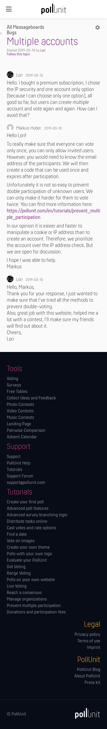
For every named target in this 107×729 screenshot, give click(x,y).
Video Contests (20, 411)
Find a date (17, 534)
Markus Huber (28, 128)
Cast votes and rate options (31, 528)
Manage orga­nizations (27, 599)
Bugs (11, 33)
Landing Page (19, 424)
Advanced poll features (27, 508)
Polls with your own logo (29, 554)
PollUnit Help (18, 463)
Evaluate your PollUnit (27, 560)
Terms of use (88, 641)
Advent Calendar (22, 437)
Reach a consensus (24, 593)
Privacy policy (87, 634)
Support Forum (20, 476)
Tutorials (14, 469)
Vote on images (20, 541)
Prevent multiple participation (34, 605)
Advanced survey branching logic (37, 515)
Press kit (92, 682)
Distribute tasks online (27, 521)
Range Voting (19, 573)
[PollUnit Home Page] (53, 11)
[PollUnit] (85, 713)
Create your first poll (25, 502)
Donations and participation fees (36, 612)
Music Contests (20, 417)
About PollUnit (87, 676)
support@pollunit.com (26, 482)
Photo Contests (20, 404)
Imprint (93, 647)
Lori (42, 51)
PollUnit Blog (88, 669)
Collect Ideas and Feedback (31, 398)
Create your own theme (28, 547)
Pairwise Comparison (26, 430)
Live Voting (16, 586)
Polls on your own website (31, 580)
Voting (12, 379)
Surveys (14, 385)
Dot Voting (16, 567)
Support (14, 457)
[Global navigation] (9, 9)
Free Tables (17, 391)
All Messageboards (25, 27)
